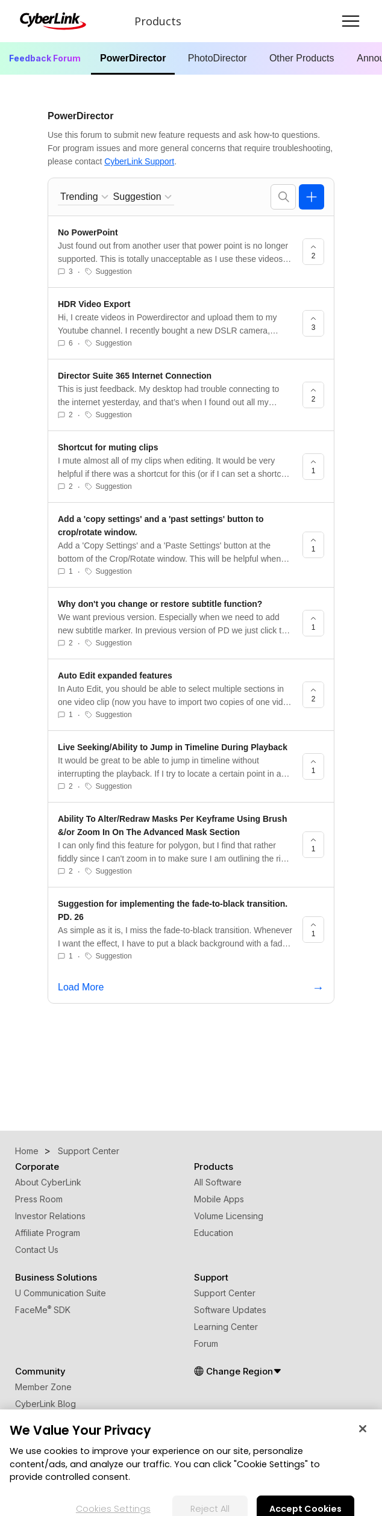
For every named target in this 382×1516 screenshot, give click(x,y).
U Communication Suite (60, 1293)
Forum (206, 1343)
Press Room (39, 1199)
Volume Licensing (228, 1216)
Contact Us (36, 1249)
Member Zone (43, 1387)
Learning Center (226, 1327)
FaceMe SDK (42, 1310)
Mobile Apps (219, 1199)
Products (157, 21)
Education (213, 1233)
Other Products (301, 58)
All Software (218, 1182)
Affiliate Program (47, 1233)
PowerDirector (133, 58)
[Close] (362, 1437)
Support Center (224, 1293)
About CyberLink (48, 1182)
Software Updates (230, 1310)
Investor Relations (50, 1216)
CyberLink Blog (45, 1404)
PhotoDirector (217, 58)
